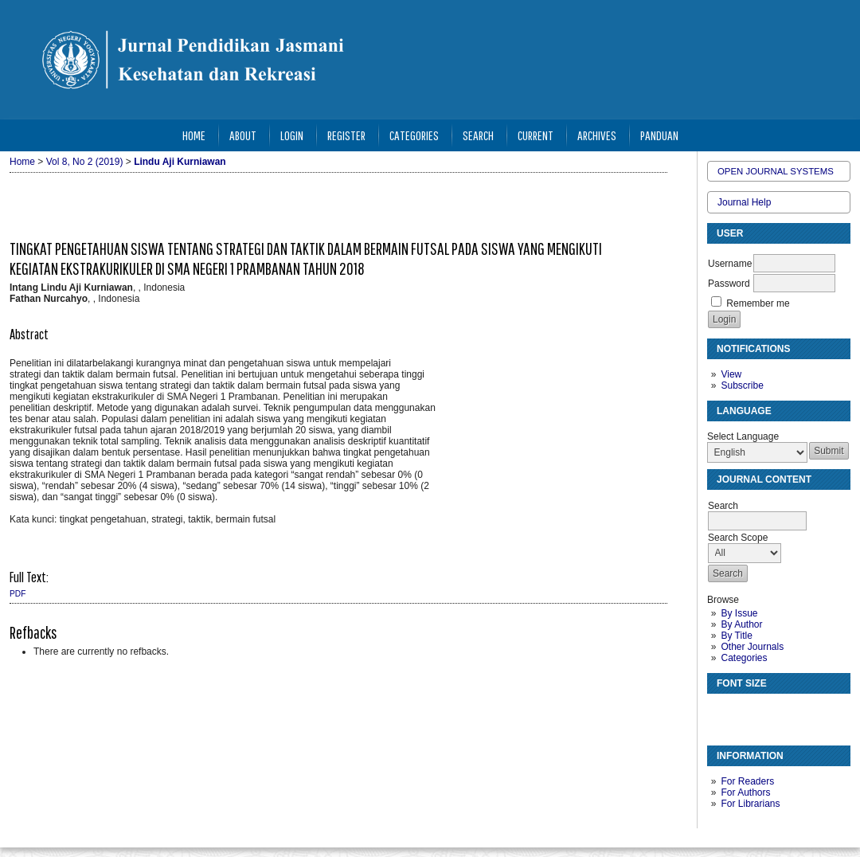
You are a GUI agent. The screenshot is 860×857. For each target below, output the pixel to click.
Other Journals (752, 646)
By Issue (739, 613)
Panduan (659, 135)
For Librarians (750, 803)
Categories (744, 657)
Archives (596, 135)
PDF (17, 593)
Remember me (757, 303)
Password (729, 283)
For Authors (745, 792)
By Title (736, 635)
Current (535, 135)
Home (193, 135)
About (242, 135)
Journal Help (744, 202)
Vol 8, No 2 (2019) (84, 161)
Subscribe (742, 385)
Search (478, 135)
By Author (741, 624)
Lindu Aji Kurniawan (180, 161)
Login (291, 135)
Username (730, 263)
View (731, 374)
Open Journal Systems (775, 171)
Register (346, 135)
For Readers (747, 781)
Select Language (743, 436)
